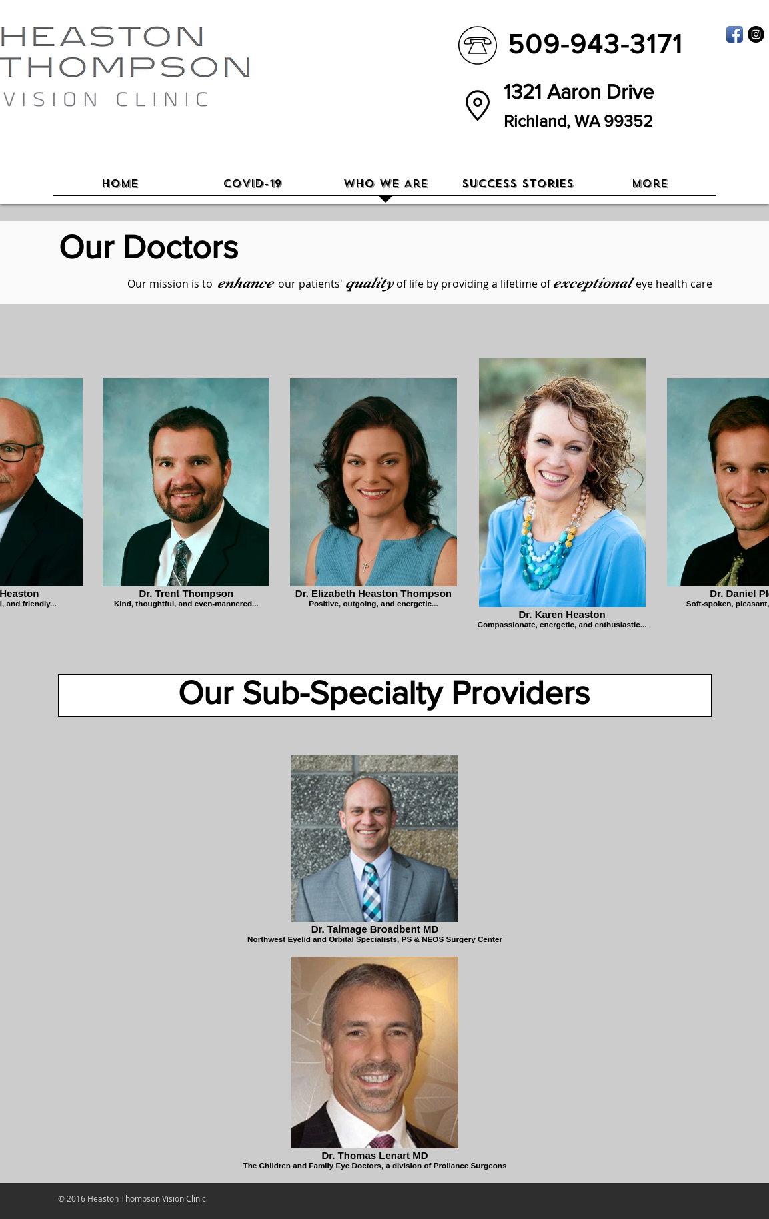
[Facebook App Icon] (734, 34)
